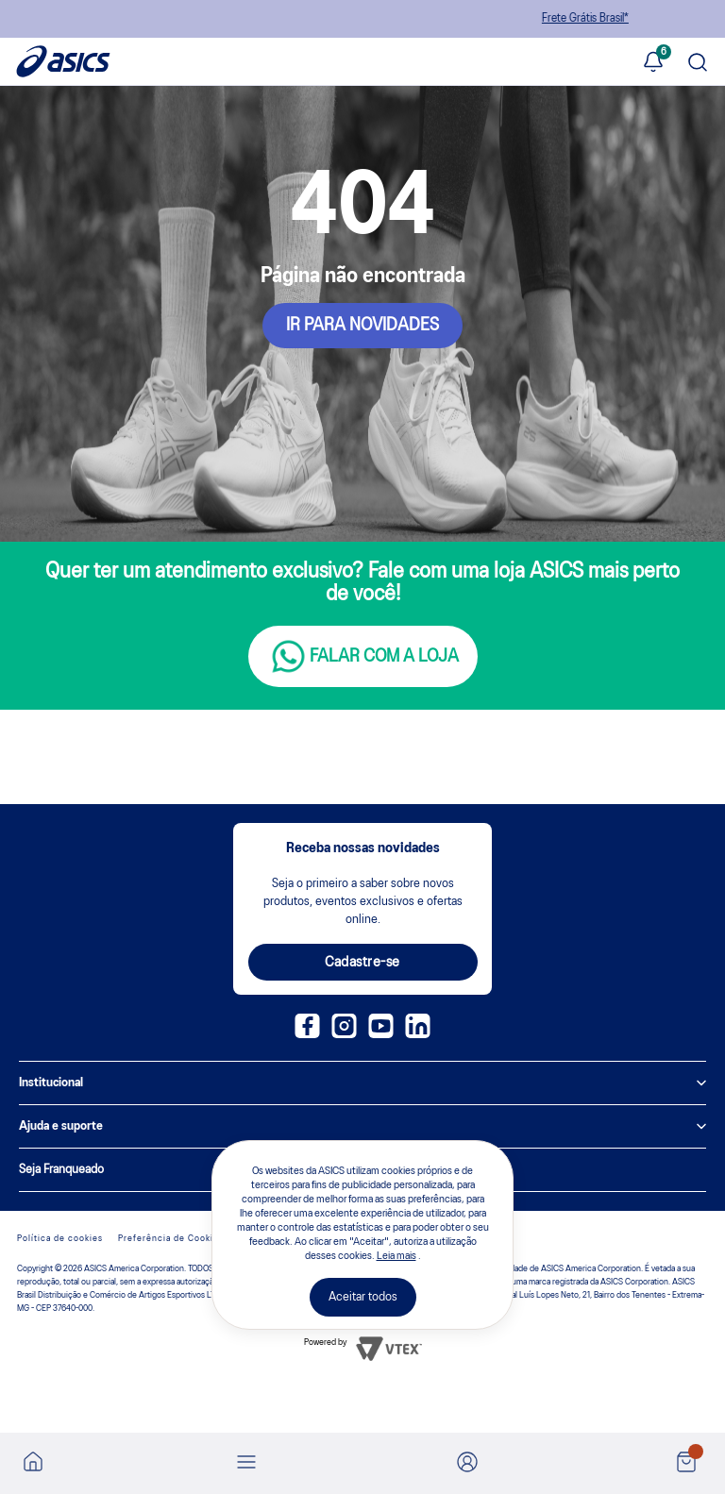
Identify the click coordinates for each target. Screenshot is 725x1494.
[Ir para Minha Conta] (467, 1463)
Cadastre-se (362, 962)
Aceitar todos (363, 1297)
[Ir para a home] (33, 1467)
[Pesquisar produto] (698, 63)
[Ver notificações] (653, 63)
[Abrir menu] (246, 1463)
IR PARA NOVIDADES (362, 325)
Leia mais (396, 1256)
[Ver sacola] (686, 1463)
